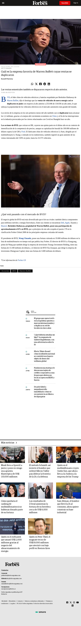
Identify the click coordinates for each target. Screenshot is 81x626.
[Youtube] (77, 602)
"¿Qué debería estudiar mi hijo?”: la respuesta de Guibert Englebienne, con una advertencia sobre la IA (44, 340)
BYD (8, 97)
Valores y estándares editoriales (34, 601)
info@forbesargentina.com (14, 578)
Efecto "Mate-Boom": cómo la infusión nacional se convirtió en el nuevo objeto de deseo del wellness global (44, 356)
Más (43, 311)
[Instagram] (74, 602)
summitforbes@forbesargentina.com (11, 583)
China (54, 116)
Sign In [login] (76, 3)
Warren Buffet (25, 271)
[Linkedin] (73, 605)
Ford (23, 132)
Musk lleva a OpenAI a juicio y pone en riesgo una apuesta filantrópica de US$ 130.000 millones (11, 471)
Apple (67, 223)
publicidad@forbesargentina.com (10, 575)
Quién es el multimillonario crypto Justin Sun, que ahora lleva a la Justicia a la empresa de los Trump (68, 471)
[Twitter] (71, 602)
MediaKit (4, 601)
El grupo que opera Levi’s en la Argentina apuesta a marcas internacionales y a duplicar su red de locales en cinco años (44, 323)
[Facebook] (67, 602)
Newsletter (12, 601)
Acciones (5, 271)
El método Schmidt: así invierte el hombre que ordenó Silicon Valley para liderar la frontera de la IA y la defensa (40, 471)
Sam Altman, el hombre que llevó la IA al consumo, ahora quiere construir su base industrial (68, 507)
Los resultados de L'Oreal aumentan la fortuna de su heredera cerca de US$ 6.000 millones (40, 507)
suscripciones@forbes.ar (8, 589)
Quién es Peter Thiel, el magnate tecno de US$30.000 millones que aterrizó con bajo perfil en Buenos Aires (39, 542)
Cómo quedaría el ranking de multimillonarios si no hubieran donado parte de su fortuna (12, 507)
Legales (12, 603)
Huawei (4, 226)
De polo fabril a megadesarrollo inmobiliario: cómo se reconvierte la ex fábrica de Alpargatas (43, 392)
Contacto (20, 601)
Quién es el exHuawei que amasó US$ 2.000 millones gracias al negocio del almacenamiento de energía (11, 544)
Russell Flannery (7, 79)
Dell (62, 223)
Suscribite (64, 3)
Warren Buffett (12, 100)
